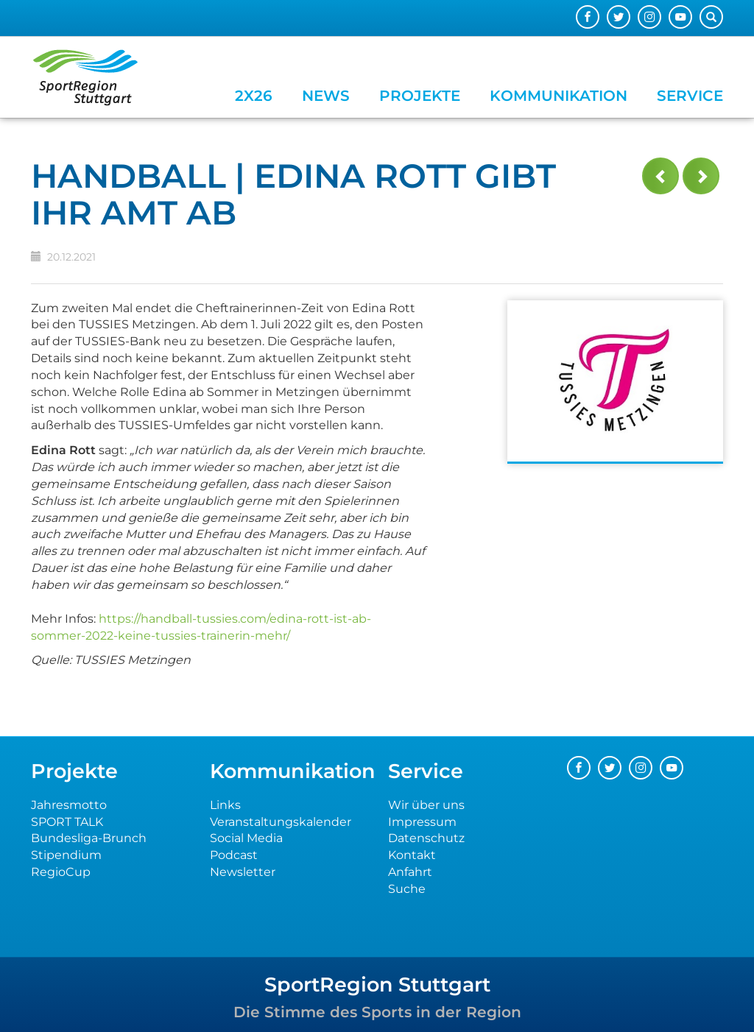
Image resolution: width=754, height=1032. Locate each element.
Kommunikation (558, 96)
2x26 (253, 96)
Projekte (419, 96)
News (326, 96)
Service (690, 96)
